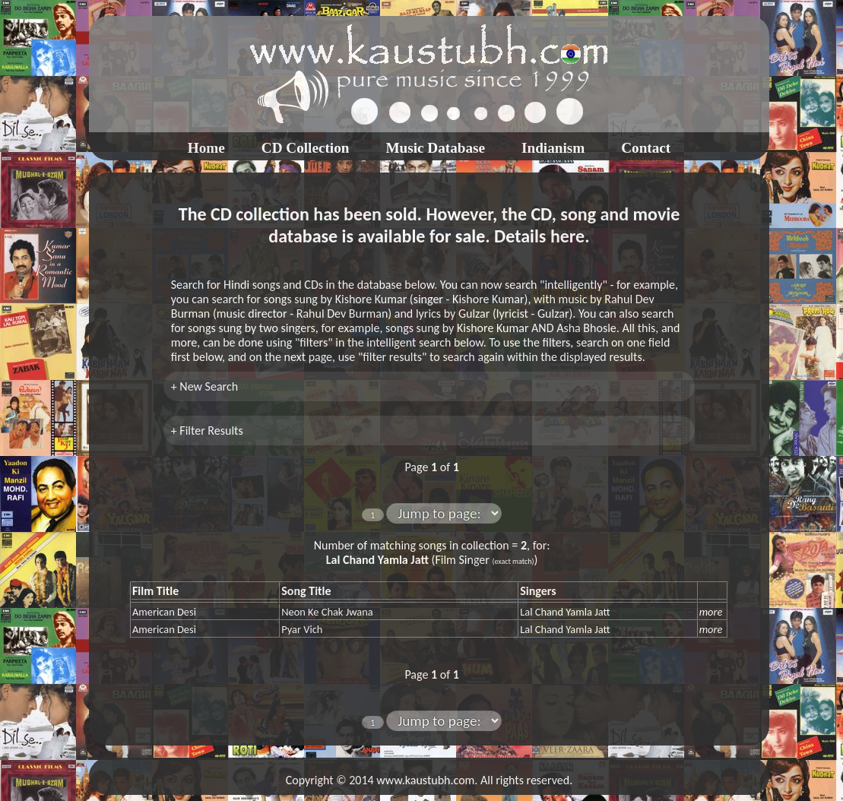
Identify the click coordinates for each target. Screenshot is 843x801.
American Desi (164, 612)
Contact (645, 148)
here (567, 236)
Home (206, 148)
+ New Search (204, 386)
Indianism (553, 148)
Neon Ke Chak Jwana (326, 612)
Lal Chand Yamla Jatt (565, 612)
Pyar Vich (301, 629)
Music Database (435, 148)
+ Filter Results (207, 430)
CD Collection (305, 148)
